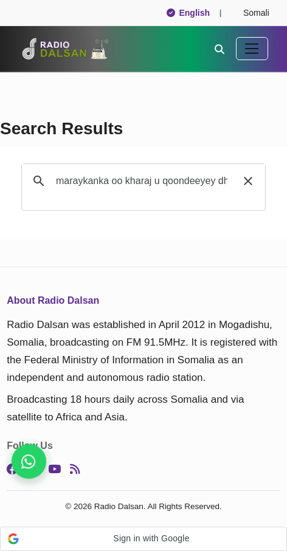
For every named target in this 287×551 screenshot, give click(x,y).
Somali (251, 13)
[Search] (219, 48)
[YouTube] (54, 469)
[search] (141, 181)
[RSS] (75, 469)
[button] (248, 181)
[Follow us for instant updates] (29, 461)
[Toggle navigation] (252, 48)
